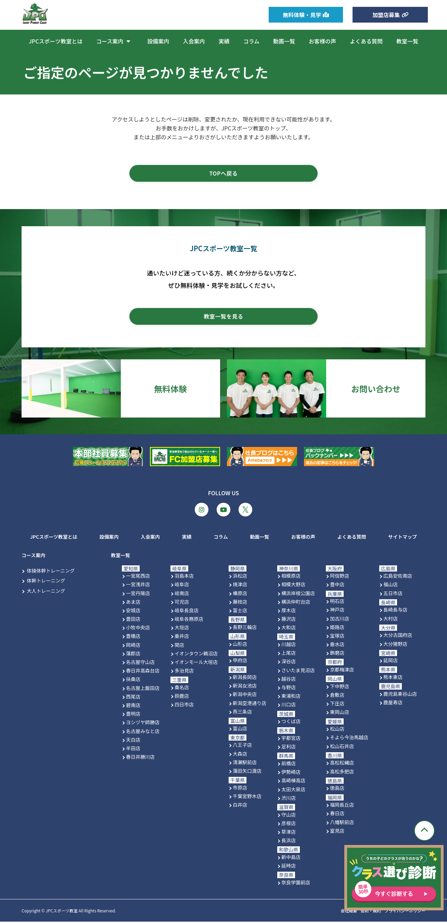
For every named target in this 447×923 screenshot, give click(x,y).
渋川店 (288, 798)
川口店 (288, 705)
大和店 (288, 628)
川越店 (288, 645)
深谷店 (288, 662)
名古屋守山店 (140, 663)
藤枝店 (240, 602)
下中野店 (339, 687)
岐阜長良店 (187, 611)
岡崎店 (133, 645)
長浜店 (288, 841)
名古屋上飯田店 (142, 688)
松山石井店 (342, 747)
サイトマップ (402, 537)
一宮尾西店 (138, 577)
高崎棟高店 (293, 781)
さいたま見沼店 (298, 671)
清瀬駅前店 (245, 763)
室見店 (337, 831)
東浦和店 (291, 697)
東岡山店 (339, 713)
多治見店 (184, 671)
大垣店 (182, 628)
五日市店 (393, 594)
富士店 (240, 611)
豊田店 (133, 620)
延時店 (288, 866)
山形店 (240, 644)
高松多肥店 (342, 772)
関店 (179, 645)
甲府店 (240, 661)
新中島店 (291, 858)
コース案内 (114, 41)
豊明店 (133, 715)
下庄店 (337, 704)
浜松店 (240, 577)
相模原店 (291, 577)
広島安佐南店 (397, 577)
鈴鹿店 (182, 697)
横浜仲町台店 (295, 602)
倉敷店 (337, 696)
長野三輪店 (245, 628)
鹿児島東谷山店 (400, 694)
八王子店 (242, 746)
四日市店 (184, 705)
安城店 (133, 611)
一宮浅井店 (138, 585)
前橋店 (288, 764)
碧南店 (133, 706)
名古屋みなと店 (142, 732)
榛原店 (240, 594)
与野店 (288, 688)
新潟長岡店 (245, 678)
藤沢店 (288, 620)
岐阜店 (182, 585)
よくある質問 (366, 41)
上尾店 (288, 654)
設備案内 (158, 41)
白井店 (240, 806)
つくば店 (291, 722)
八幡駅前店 (342, 823)
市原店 (240, 788)
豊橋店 (133, 637)
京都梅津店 (342, 670)
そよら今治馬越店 (349, 738)
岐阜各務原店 (189, 620)
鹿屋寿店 (393, 703)
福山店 (390, 585)
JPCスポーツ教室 (61, 912)
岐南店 (182, 594)
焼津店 (240, 585)
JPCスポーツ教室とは (55, 41)
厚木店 (288, 611)
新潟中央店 (245, 695)
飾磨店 (337, 654)
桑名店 (182, 688)
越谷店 (288, 679)
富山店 (240, 729)
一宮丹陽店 (138, 594)
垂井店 (182, 637)
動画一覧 (284, 41)
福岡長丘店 (342, 806)
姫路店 (337, 628)
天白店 (133, 740)
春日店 (337, 814)
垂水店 (337, 645)
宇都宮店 (291, 739)
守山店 (288, 815)
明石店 (337, 602)
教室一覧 (407, 41)
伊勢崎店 (291, 773)
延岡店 (390, 661)
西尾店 (133, 697)
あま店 (133, 602)
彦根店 (288, 824)
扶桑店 (133, 680)
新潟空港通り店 (249, 704)
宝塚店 (337, 636)
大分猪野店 (395, 644)
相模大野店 (293, 585)
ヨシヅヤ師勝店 (142, 723)
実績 (223, 41)
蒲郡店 (133, 654)
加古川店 (339, 619)
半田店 (133, 749)
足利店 (288, 747)
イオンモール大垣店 (196, 663)
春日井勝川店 (140, 758)
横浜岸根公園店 (298, 594)
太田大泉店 (293, 790)
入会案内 (194, 41)
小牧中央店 (138, 628)
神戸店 (337, 610)
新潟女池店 (245, 686)
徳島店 (337, 789)
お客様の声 (322, 41)
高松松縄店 (342, 763)
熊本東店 (393, 678)
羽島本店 (184, 577)
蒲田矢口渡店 (247, 772)
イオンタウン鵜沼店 (196, 654)
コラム (251, 41)
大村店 (390, 619)
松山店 (337, 730)
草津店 (288, 832)
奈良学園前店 (295, 883)
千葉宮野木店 (247, 797)
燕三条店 (242, 712)
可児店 (182, 602)
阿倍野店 (339, 577)
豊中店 (337, 585)
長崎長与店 (395, 610)
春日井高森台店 (142, 671)
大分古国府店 (397, 636)
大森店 (240, 754)
